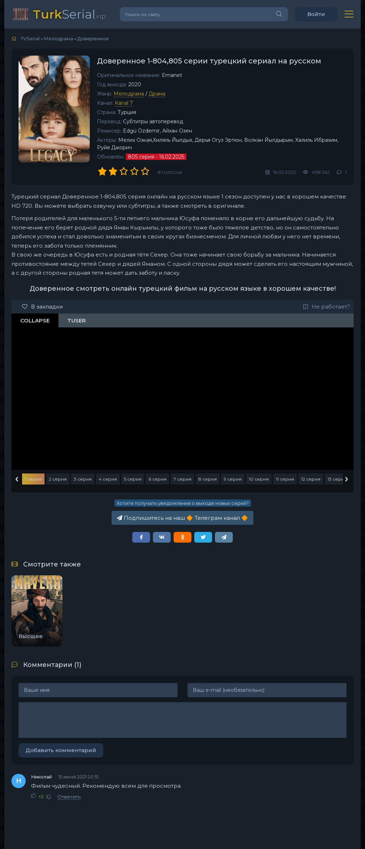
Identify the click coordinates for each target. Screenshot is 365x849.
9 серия (233, 479)
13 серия (337, 479)
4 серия (108, 479)
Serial (69, 14)
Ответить (69, 796)
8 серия (208, 479)
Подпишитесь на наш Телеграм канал (182, 517)
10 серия (259, 479)
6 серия (157, 479)
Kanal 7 (124, 103)
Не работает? (326, 306)
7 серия (182, 479)
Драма (157, 93)
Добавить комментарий (61, 750)
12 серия (310, 479)
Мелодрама (129, 93)
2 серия (58, 479)
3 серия (83, 479)
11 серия (285, 479)
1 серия (33, 479)
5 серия (133, 479)
